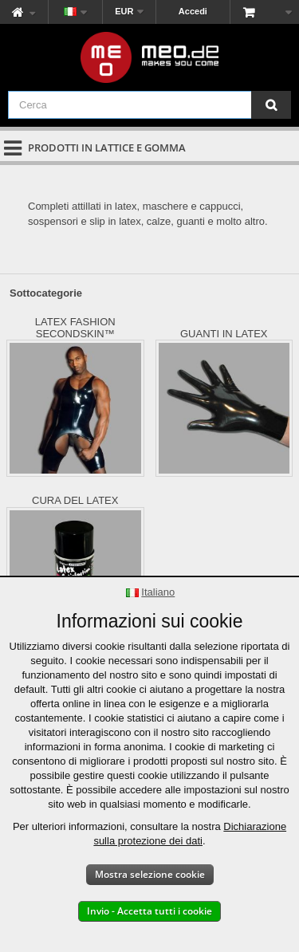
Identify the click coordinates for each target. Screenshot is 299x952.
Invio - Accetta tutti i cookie (149, 911)
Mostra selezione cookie (150, 874)
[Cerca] (271, 105)
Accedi (193, 11)
